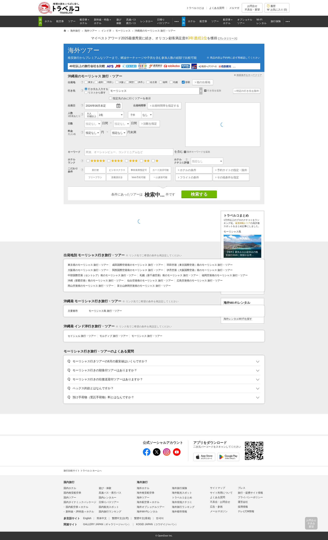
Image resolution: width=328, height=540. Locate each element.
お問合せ (252, 8)
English (87, 518)
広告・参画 (216, 506)
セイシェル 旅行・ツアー (82, 335)
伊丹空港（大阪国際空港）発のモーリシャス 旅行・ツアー (200, 270)
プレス (241, 487)
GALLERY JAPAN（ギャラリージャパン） (107, 524)
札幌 (174, 82)
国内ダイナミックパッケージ (80, 502)
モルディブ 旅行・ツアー (114, 335)
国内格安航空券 (72, 492)
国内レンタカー (107, 497)
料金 (75, 133)
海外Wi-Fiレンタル (147, 511)
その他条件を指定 (228, 177)
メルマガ (234, 8)
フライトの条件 (189, 177)
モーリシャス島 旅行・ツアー (105, 310)
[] (227, 38)
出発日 (71, 105)
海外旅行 (142, 482)
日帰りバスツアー (109, 502)
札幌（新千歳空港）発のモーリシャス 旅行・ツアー (169, 275)
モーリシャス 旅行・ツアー (147, 335)
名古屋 (152, 82)
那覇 (186, 82)
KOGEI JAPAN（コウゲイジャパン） (157, 524)
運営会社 (243, 501)
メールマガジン (219, 511)
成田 (99, 82)
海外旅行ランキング (183, 507)
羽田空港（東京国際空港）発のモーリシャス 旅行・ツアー (200, 264)
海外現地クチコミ (182, 502)
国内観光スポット (109, 507)
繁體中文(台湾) (120, 518)
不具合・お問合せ (220, 501)
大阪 (119, 82)
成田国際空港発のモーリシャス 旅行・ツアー (137, 264)
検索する (199, 194)
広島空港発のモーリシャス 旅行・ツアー (200, 280)
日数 (70, 123)
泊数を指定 (150, 123)
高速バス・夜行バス (110, 492)
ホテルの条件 (188, 170)
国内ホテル (70, 488)
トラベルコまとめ (182, 497)
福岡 (163, 82)
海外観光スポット (182, 492)
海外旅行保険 (179, 488)
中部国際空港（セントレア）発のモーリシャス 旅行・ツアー (102, 275)
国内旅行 (69, 482)
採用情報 (243, 506)
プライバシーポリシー (250, 497)
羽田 (108, 82)
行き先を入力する (96, 89)
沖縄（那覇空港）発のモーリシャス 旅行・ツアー (96, 280)
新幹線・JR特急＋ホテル (80, 511)
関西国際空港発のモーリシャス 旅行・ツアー (137, 270)
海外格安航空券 (145, 492)
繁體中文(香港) (142, 518)
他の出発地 (203, 82)
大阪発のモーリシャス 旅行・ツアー (88, 270)
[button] (163, 361)
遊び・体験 (105, 488)
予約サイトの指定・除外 (232, 170)
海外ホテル (143, 488)
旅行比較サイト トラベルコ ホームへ (83, 470)
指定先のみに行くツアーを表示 (130, 98)
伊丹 (139, 82)
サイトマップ (217, 487)
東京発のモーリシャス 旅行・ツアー (88, 264)
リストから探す (95, 92)
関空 (130, 82)
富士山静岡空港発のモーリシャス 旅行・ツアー (143, 285)
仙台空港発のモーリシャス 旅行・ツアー (150, 280)
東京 (89, 82)
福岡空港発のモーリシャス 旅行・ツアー (225, 275)
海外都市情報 (179, 511)
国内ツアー (70, 497)
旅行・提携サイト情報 (250, 492)
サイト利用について (221, 492)
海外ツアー (84, 50)
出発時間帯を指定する (165, 105)
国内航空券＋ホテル (77, 507)
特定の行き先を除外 (247, 90)
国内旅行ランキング (110, 511)
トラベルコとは (195, 8)
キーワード (74, 152)
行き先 (71, 90)
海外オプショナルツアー (150, 507)
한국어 (160, 518)
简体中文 (102, 518)
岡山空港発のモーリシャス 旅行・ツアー (91, 285)
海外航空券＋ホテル (148, 502)
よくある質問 (216, 8)
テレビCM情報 (246, 511)
